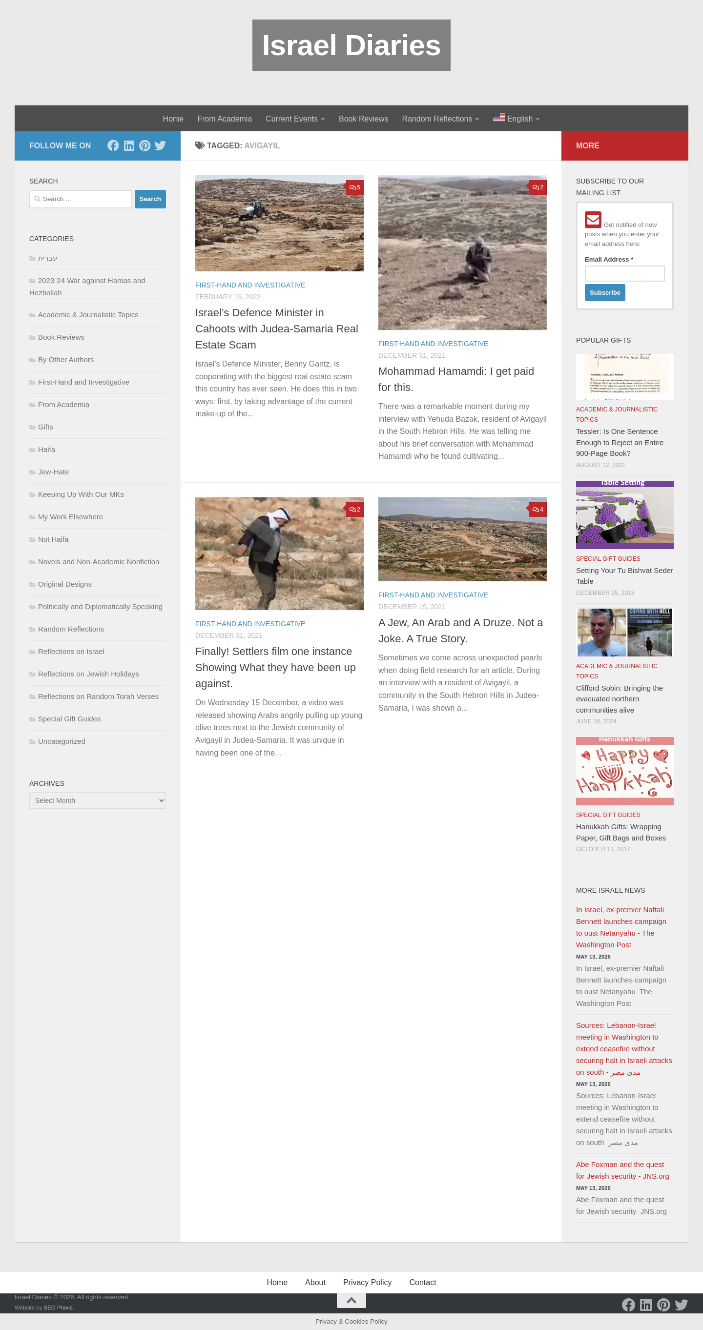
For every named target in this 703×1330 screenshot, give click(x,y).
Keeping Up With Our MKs (81, 494)
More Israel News (610, 890)
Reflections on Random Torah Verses (98, 696)
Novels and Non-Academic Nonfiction (98, 561)
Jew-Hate (53, 472)
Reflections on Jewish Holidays (88, 674)
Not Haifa (53, 539)
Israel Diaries (351, 45)
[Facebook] (113, 145)
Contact (422, 1282)
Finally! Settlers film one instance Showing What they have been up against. (275, 667)
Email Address (609, 259)
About (315, 1282)
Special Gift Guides (69, 719)
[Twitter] (160, 145)
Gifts (45, 427)
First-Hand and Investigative (250, 285)
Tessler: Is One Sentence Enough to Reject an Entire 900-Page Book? (619, 442)
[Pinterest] (144, 145)
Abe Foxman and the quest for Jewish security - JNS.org (622, 1170)
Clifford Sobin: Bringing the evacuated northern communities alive (619, 699)
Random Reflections (437, 119)
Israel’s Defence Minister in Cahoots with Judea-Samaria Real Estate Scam (276, 329)
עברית (47, 258)
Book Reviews (363, 119)
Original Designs (65, 584)
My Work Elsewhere (70, 516)
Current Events (292, 119)
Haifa (46, 449)
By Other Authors (66, 359)
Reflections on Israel (71, 651)
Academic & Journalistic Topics (88, 314)
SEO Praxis (58, 1307)
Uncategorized (61, 741)
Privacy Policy (367, 1282)
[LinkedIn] (129, 145)
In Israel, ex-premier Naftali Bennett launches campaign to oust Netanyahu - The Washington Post (621, 927)
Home (173, 119)
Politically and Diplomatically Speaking (100, 606)
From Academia (224, 119)
